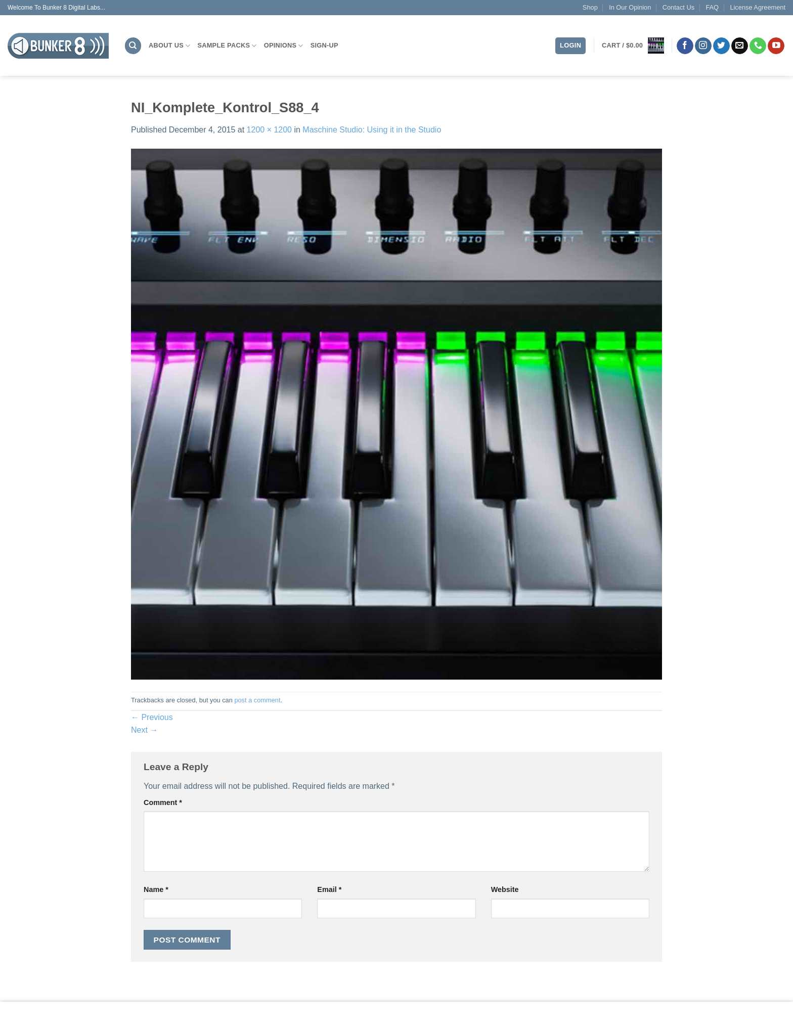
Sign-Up (324, 45)
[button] (633, 45)
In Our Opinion (630, 7)
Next (144, 730)
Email (329, 889)
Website (505, 889)
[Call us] (758, 46)
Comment (163, 802)
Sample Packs (226, 46)
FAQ (712, 7)
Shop (590, 7)
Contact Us (678, 7)
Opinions (283, 46)
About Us (169, 46)
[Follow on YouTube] (776, 46)
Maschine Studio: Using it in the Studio (371, 129)
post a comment (257, 700)
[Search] (133, 45)
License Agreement (757, 7)
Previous (152, 717)
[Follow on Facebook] (685, 46)
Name (156, 889)
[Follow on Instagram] (703, 46)
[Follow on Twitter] (721, 46)
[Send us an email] (739, 46)
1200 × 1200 (269, 129)
